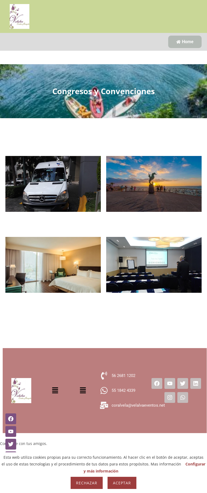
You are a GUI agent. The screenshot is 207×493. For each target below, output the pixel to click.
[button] (55, 390)
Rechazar (86, 482)
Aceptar (122, 482)
